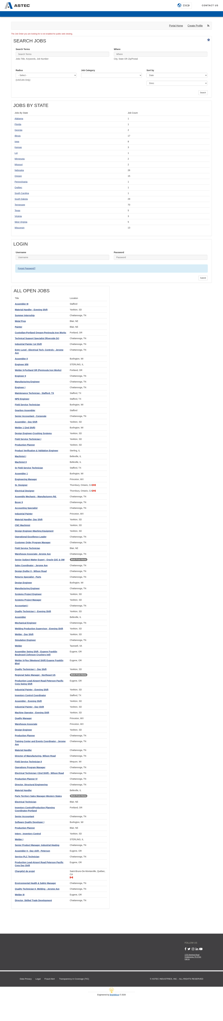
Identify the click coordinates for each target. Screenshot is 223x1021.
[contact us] (210, 5)
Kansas (18, 147)
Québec (18, 187)
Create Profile (195, 25)
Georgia (18, 130)
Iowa (17, 141)
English (186, 5)
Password (119, 252)
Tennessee (20, 204)
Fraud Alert (49, 979)
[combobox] (186, 6)
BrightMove (114, 995)
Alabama (19, 118)
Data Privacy (26, 979)
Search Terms (23, 49)
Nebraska (19, 170)
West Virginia (21, 222)
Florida (18, 124)
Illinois (18, 136)
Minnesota (20, 159)
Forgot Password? (26, 268)
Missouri (19, 164)
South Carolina (22, 193)
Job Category (88, 70)
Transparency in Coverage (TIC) (74, 979)
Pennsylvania (21, 182)
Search (203, 93)
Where (117, 49)
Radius (19, 70)
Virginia (18, 216)
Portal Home (176, 25)
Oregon (18, 176)
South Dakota (21, 199)
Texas (17, 210)
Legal (38, 979)
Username (21, 252)
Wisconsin (19, 227)
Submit (203, 278)
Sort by (150, 70)
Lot (16, 153)
